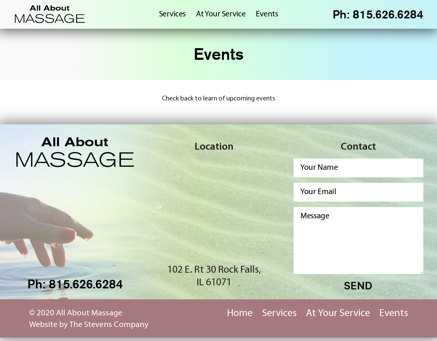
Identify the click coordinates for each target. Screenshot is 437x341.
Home (240, 317)
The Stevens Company (108, 328)
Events (267, 16)
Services (172, 16)
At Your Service (221, 16)
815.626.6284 (386, 16)
